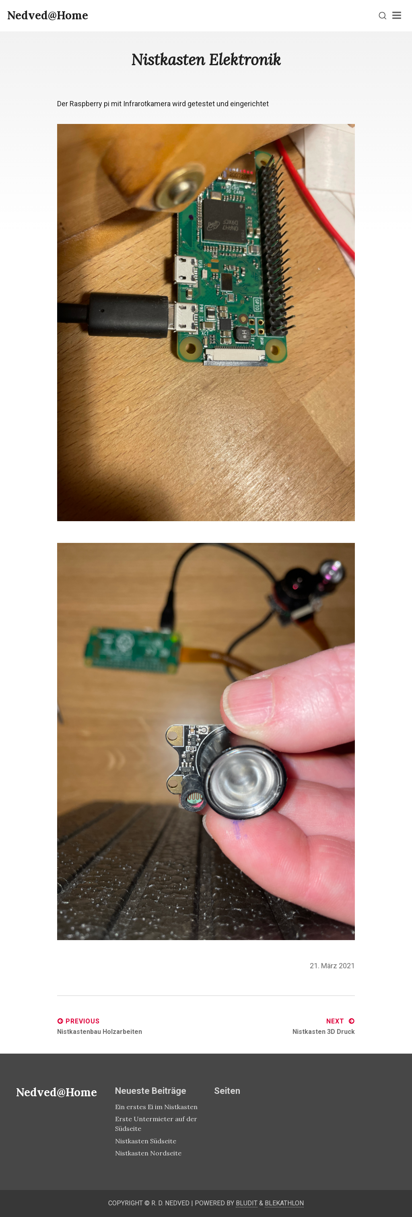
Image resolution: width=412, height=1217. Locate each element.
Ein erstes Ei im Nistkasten (156, 1107)
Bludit (247, 1203)
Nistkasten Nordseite (148, 1153)
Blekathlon (284, 1203)
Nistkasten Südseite (145, 1141)
